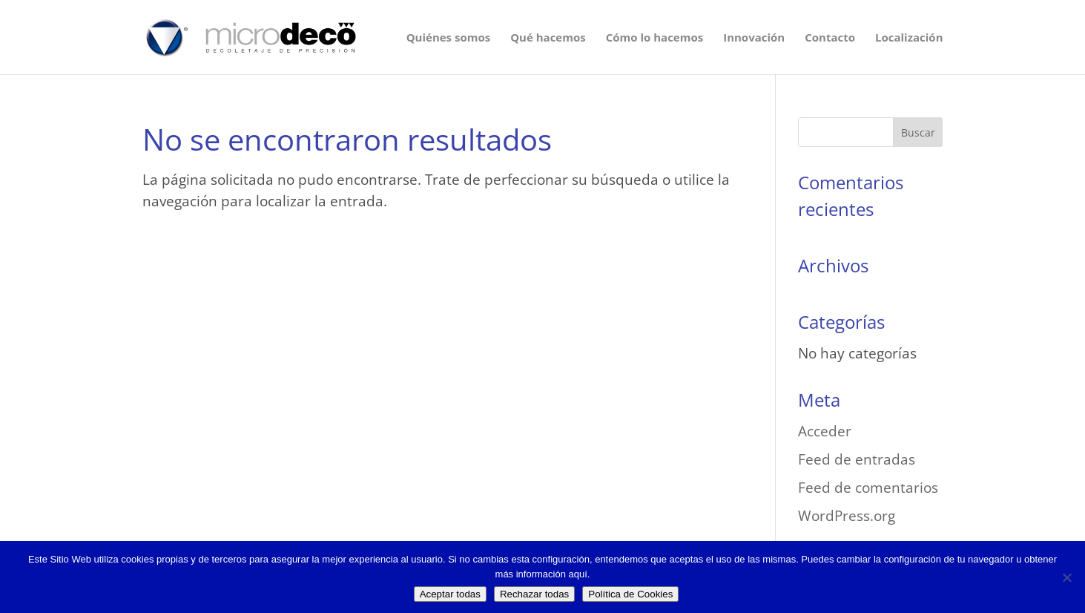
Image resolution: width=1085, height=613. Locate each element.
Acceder (824, 431)
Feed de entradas (856, 459)
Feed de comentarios (868, 487)
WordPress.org (846, 515)
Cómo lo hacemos (654, 38)
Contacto (830, 38)
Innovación (754, 38)
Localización (909, 38)
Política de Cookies (630, 594)
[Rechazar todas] (1066, 577)
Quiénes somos (448, 38)
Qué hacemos (548, 38)
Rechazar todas (534, 594)
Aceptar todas (450, 594)
